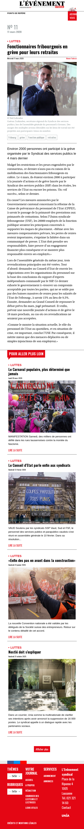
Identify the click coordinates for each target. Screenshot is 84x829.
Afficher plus (42, 749)
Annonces (48, 781)
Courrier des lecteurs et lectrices (32, 799)
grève (22, 137)
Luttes (14, 41)
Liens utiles (31, 807)
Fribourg (12, 137)
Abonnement (50, 776)
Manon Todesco (71, 58)
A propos (30, 785)
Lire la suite (15, 450)
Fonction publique (36, 137)
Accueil (29, 780)
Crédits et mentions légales (21, 823)
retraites (52, 137)
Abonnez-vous (73, 16)
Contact (66, 807)
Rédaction (30, 790)
